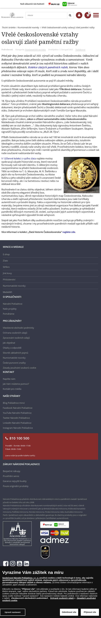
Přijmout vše (90, 612)
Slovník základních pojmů (15, 352)
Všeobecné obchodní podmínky (18, 327)
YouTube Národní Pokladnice (17, 412)
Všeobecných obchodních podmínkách (29, 598)
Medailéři (7, 292)
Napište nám (9, 378)
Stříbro (6, 266)
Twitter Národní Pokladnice (16, 417)
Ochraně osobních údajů (62, 598)
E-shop (6, 254)
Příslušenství (9, 279)
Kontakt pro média (12, 388)
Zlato (5, 260)
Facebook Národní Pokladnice (17, 407)
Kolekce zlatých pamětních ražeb (48, 67)
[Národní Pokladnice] (12, 15)
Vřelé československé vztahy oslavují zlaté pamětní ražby (40, 38)
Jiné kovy (7, 273)
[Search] (70, 15)
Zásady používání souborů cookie (19, 367)
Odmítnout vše (69, 612)
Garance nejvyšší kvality (15, 481)
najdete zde (68, 232)
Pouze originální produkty (15, 486)
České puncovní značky (14, 362)
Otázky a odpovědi (12, 347)
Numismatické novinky (35, 49)
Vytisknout (80, 49)
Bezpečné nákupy (11, 471)
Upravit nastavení (13, 612)
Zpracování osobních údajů (16, 337)
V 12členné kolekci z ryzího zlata (18, 158)
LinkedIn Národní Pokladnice (17, 422)
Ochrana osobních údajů (15, 332)
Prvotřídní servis (11, 476)
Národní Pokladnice (12, 303)
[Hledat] (46, 15)
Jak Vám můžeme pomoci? (16, 383)
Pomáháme (8, 313)
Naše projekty (10, 308)
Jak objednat (9, 342)
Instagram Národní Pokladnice (18, 427)
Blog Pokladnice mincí (14, 402)
